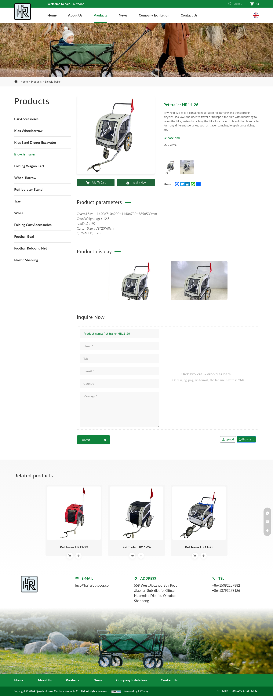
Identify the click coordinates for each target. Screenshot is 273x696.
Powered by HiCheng (136, 691)
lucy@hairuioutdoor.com (93, 585)
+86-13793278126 (226, 590)
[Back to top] (267, 530)
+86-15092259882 (226, 585)
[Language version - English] (256, 15)
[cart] (254, 4)
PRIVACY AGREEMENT (245, 691)
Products (36, 81)
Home (24, 81)
